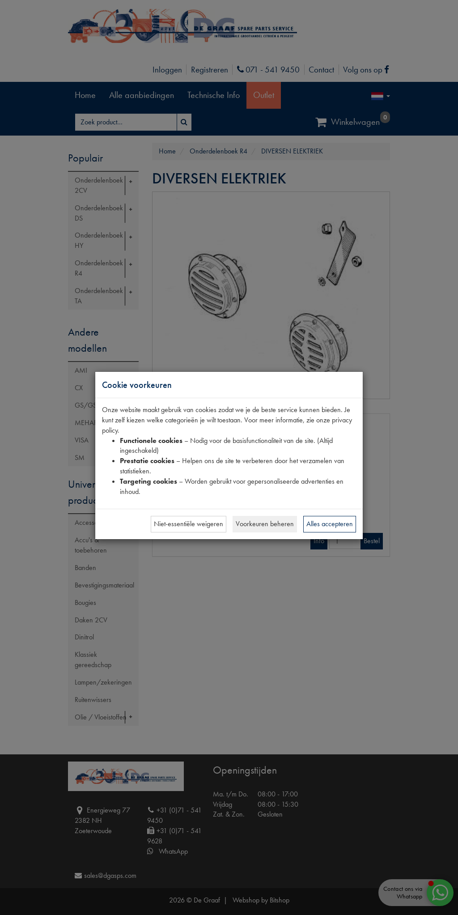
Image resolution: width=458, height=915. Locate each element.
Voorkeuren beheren (265, 523)
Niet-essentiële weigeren (188, 523)
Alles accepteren (329, 523)
